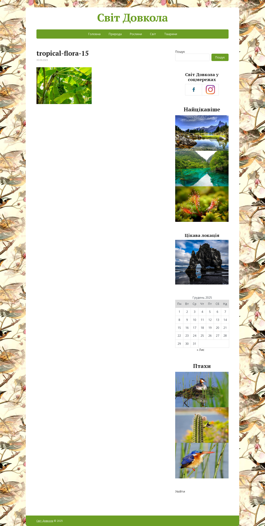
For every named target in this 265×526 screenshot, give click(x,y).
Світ (153, 34)
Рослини (136, 34)
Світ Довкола (132, 17)
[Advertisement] (100, 138)
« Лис (200, 350)
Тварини (170, 34)
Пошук (180, 52)
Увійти (180, 491)
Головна (94, 34)
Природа (115, 34)
